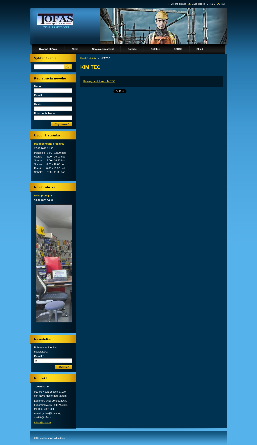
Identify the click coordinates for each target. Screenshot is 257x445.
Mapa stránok (198, 4)
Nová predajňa (43, 195)
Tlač (222, 4)
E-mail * (39, 356)
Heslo (37, 104)
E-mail (38, 95)
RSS (212, 4)
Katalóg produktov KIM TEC (99, 81)
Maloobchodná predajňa (49, 143)
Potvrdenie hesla (44, 113)
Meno (37, 86)
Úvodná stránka (88, 58)
